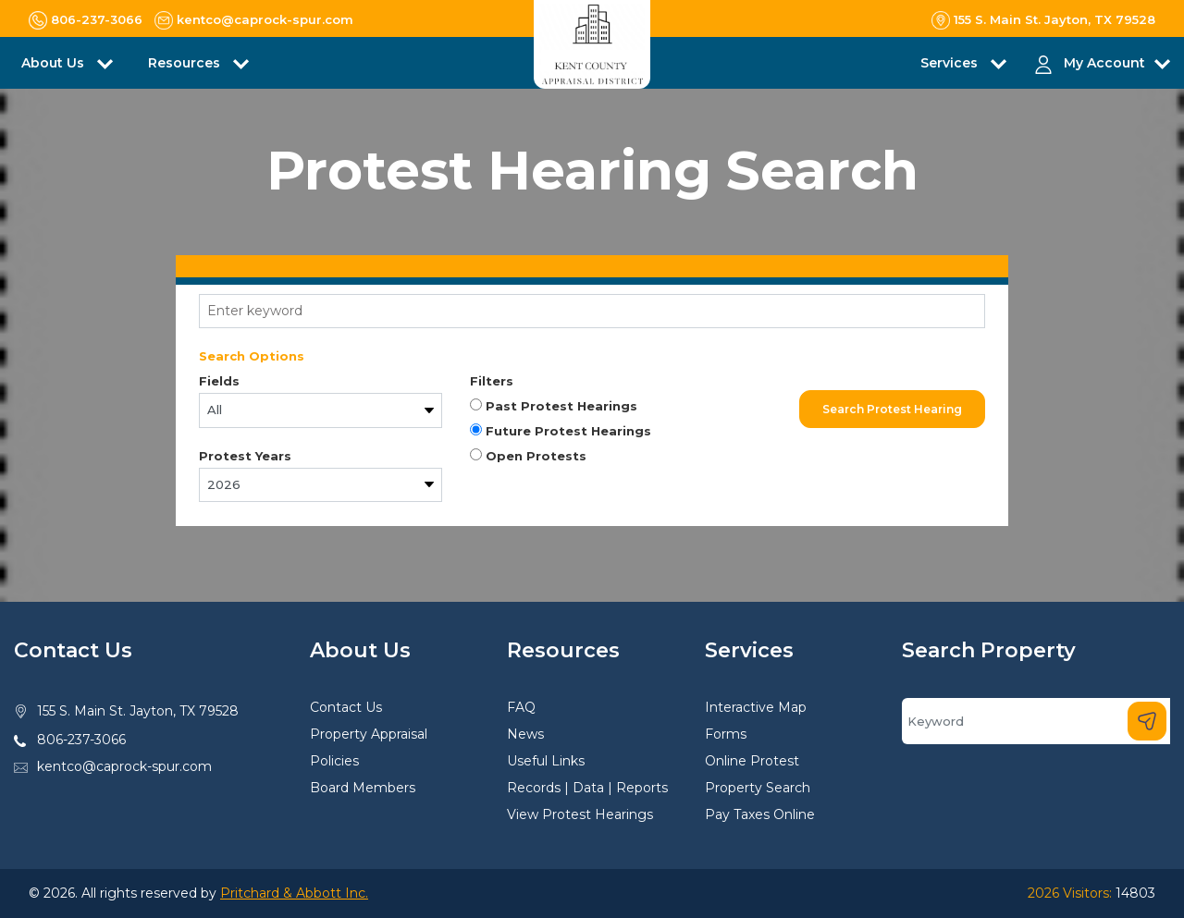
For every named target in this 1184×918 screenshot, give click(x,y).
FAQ (521, 707)
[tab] (592, 266)
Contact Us (346, 707)
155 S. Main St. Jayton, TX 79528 (138, 711)
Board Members (362, 787)
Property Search (757, 787)
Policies (334, 761)
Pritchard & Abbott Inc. (294, 893)
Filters (491, 380)
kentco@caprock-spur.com (124, 766)
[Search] (1036, 721)
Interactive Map (756, 707)
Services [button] (950, 63)
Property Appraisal (368, 734)
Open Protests (528, 455)
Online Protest (752, 761)
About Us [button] (54, 63)
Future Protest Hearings (560, 430)
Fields (219, 380)
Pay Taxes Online (760, 814)
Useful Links (546, 761)
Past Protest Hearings (553, 405)
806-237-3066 (81, 739)
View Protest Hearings (580, 814)
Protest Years (245, 455)
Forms (725, 734)
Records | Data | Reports (587, 787)
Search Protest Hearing (892, 409)
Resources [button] (186, 63)
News (525, 734)
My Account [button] (1104, 63)
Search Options (251, 356)
